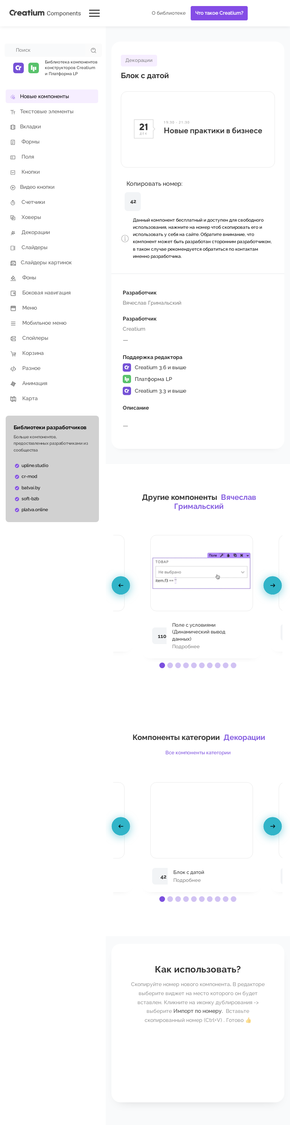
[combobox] (45, 50)
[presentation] (122, 586)
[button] (162, 665)
